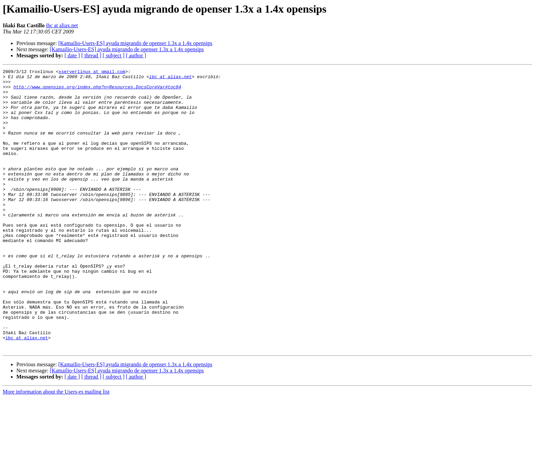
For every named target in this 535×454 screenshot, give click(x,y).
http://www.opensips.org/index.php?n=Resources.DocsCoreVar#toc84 (97, 91)
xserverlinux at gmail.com (92, 72)
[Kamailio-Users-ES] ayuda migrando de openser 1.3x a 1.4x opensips (135, 43)
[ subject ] (114, 55)
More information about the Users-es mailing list (56, 448)
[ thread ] (91, 55)
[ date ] (72, 55)
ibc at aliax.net (62, 25)
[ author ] (136, 55)
